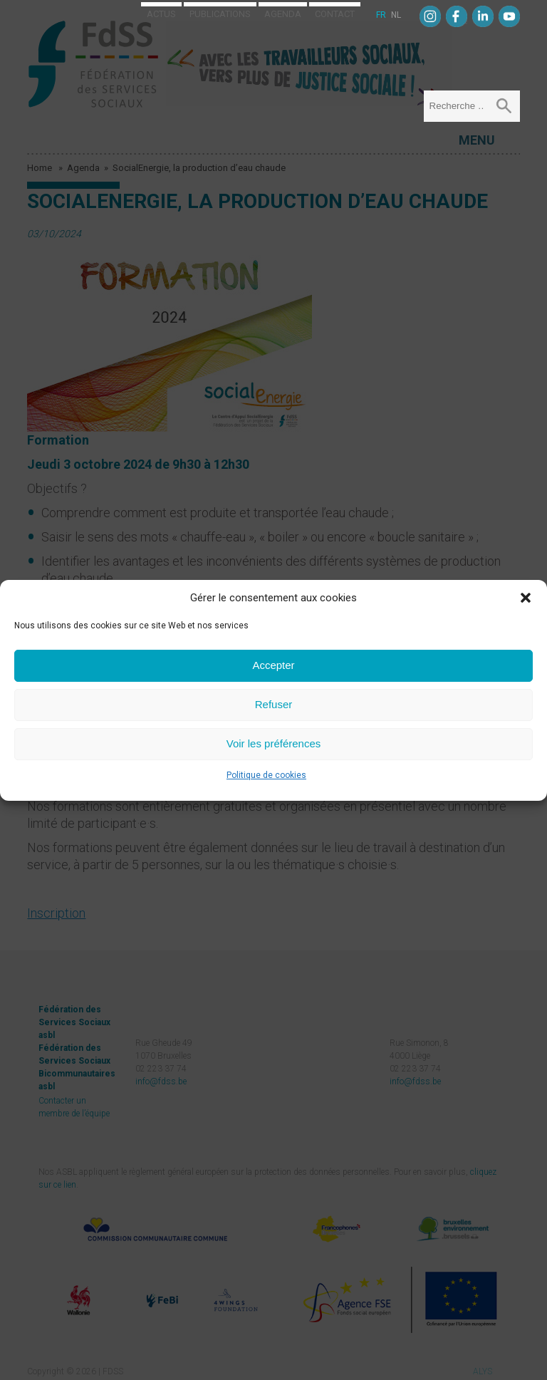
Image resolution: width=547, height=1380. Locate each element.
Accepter (273, 665)
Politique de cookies (266, 775)
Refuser (274, 704)
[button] (526, 598)
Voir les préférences (273, 743)
